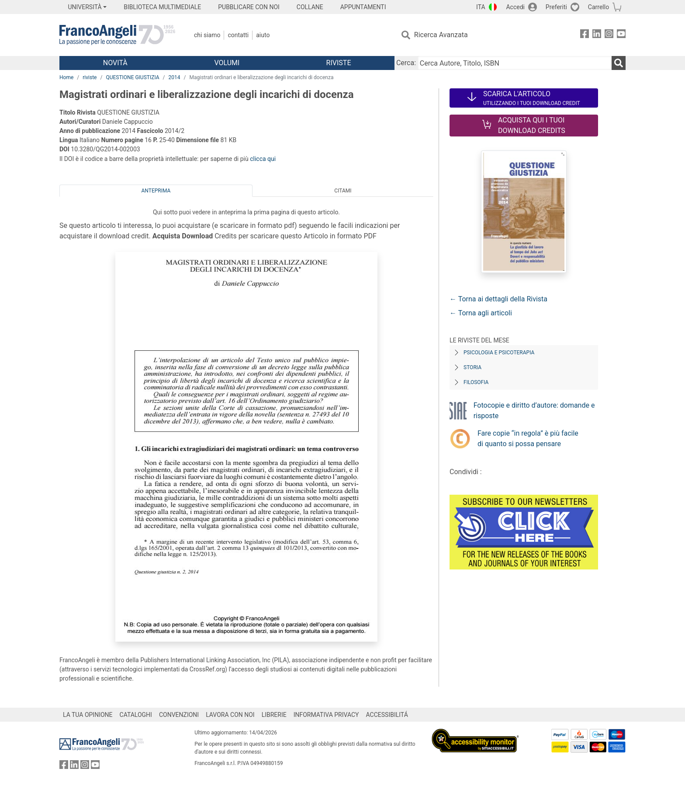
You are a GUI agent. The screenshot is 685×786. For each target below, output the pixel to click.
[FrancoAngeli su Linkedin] (596, 35)
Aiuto (263, 34)
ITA (480, 6)
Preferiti (556, 6)
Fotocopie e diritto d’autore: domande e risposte (534, 410)
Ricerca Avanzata (441, 35)
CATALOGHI (136, 714)
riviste (90, 77)
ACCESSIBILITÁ (387, 714)
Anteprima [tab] (156, 191)
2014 (174, 77)
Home (66, 77)
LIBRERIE (274, 714)
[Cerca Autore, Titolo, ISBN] (515, 63)
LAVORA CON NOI (230, 714)
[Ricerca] (619, 63)
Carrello (598, 6)
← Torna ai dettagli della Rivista (498, 299)
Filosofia (476, 382)
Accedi (515, 6)
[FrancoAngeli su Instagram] (609, 35)
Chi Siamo (207, 34)
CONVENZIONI (179, 714)
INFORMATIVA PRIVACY (326, 714)
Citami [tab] (342, 191)
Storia (472, 367)
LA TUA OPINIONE (88, 714)
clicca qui (263, 158)
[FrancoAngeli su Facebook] (584, 35)
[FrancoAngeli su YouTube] (621, 35)
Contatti (238, 34)
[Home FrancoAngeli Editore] (117, 35)
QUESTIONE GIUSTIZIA (132, 77)
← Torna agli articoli (481, 313)
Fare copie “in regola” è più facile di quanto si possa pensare (527, 438)
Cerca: (406, 63)
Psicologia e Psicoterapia (499, 352)
